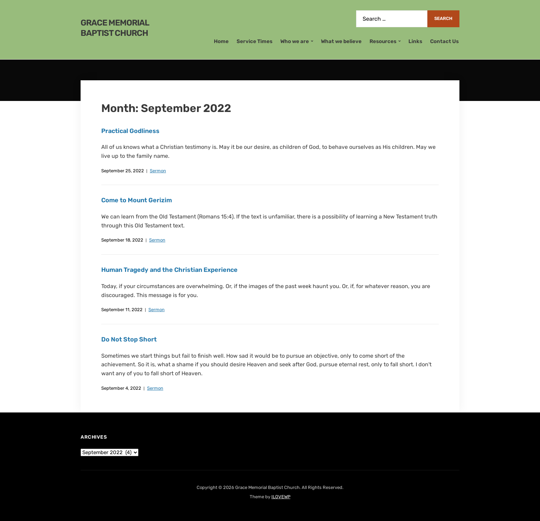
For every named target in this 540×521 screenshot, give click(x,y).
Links (415, 41)
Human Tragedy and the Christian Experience (169, 270)
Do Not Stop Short (129, 339)
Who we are (294, 41)
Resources (383, 41)
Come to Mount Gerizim (136, 200)
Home (221, 41)
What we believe (341, 41)
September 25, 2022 (122, 170)
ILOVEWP (280, 496)
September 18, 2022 (122, 240)
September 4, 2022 (121, 388)
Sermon (158, 170)
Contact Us (444, 41)
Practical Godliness (130, 131)
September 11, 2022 (122, 309)
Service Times (254, 41)
